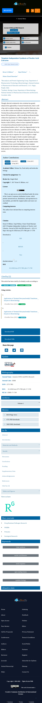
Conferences (5, 637)
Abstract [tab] (5, 435)
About (3, 615)
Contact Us (25, 672)
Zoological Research (10, 536)
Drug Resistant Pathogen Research (15, 523)
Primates (7, 532)
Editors (3, 649)
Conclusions (6, 461)
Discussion (5, 456)
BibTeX (20, 246)
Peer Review (5, 626)
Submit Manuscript (7, 666)
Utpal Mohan (22, 72)
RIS (21, 238)
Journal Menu (21, 19)
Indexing (25, 609)
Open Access (5, 620)
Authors (3, 644)
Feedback (25, 615)
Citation (8, 47)
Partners (25, 649)
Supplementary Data (8, 471)
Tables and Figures (10, 491)
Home (3, 609)
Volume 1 (21, 403)
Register (8, 10)
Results (6, 451)
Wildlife (6, 527)
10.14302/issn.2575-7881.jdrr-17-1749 (20, 268)
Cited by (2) (6, 486)
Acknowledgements (8, 476)
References (5, 481)
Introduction (6, 440)
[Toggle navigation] (37, 11)
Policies (24, 620)
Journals (4, 661)
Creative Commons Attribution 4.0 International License (20, 693)
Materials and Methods (11, 445)
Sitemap (24, 666)
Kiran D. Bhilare (8, 72)
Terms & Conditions (28, 637)
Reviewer (4, 655)
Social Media (26, 644)
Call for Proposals (7, 632)
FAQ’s (3, 672)
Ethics (24, 626)
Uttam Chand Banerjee (10, 76)
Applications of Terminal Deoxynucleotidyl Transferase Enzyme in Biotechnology (21, 299)
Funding (4, 466)
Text (20, 255)
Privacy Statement (28, 632)
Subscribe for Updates (29, 661)
